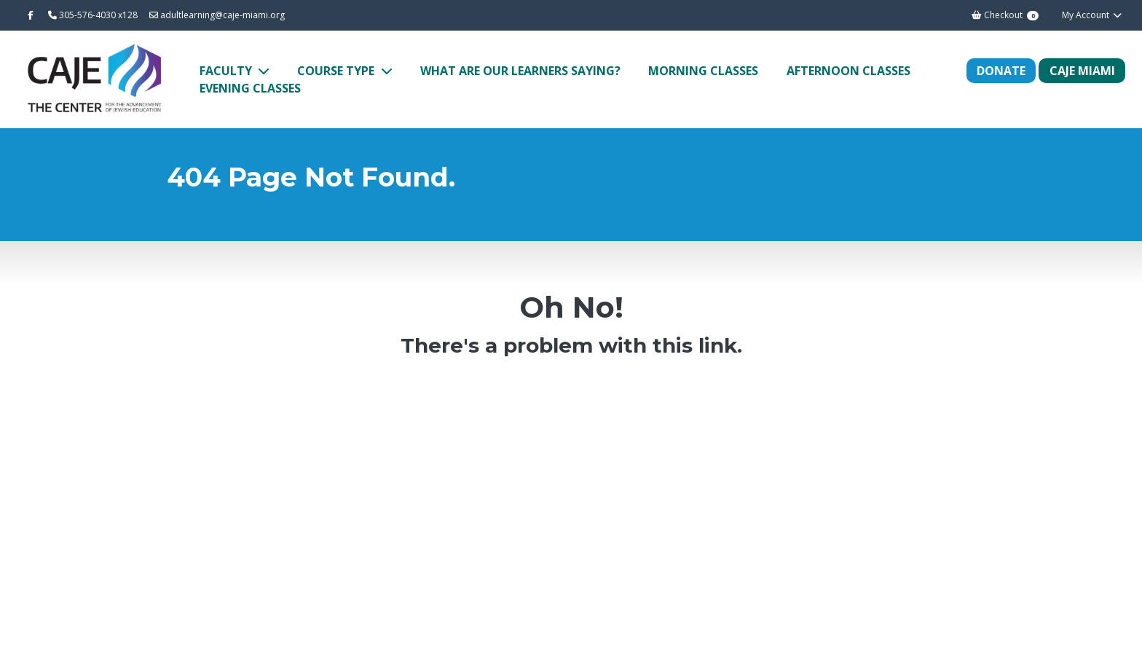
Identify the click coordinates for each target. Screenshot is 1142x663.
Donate (1001, 71)
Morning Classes (703, 71)
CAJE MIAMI (1082, 71)
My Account (1092, 15)
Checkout (1005, 15)
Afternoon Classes (848, 71)
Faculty (227, 71)
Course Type (337, 71)
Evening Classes (250, 88)
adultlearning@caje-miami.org (217, 15)
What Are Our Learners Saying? (520, 71)
